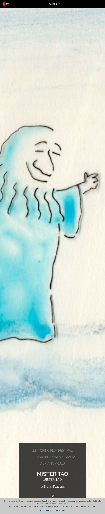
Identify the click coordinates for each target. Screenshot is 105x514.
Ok (40, 510)
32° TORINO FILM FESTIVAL (52, 450)
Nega (48, 510)
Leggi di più (60, 510)
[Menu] (101, 4)
